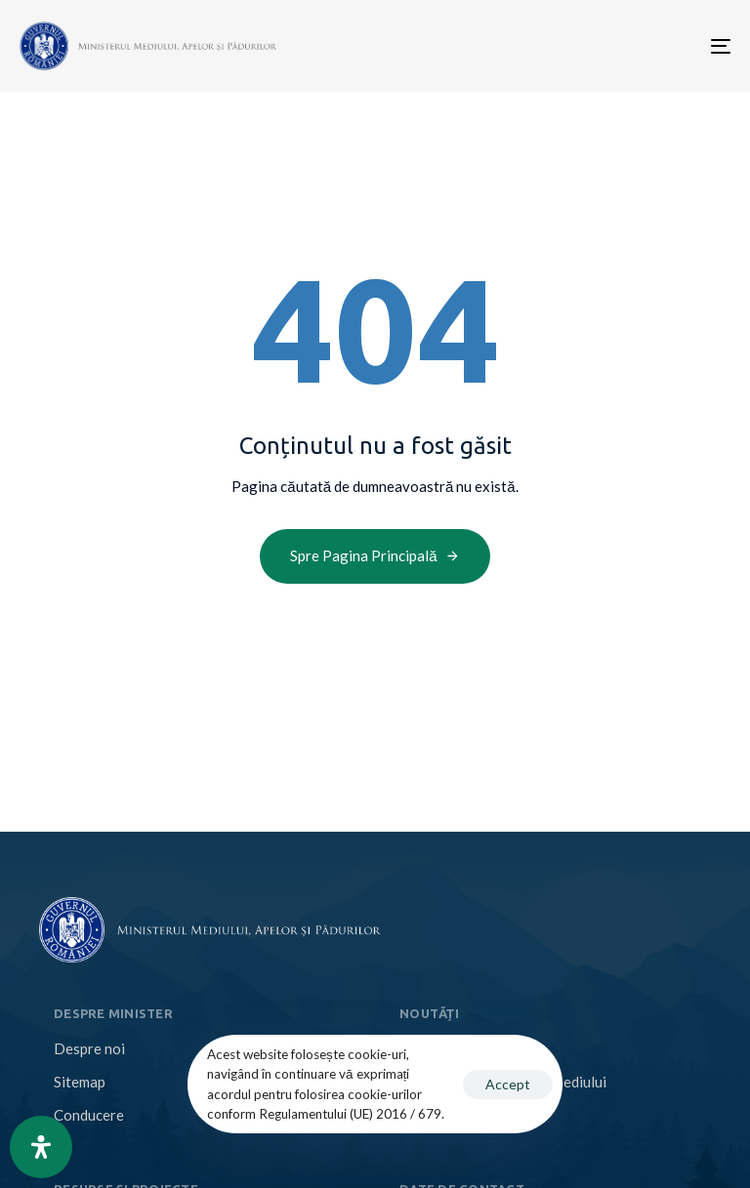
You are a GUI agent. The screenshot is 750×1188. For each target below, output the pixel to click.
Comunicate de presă (466, 1048)
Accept (507, 1084)
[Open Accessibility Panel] (41, 1147)
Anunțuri (426, 1115)
